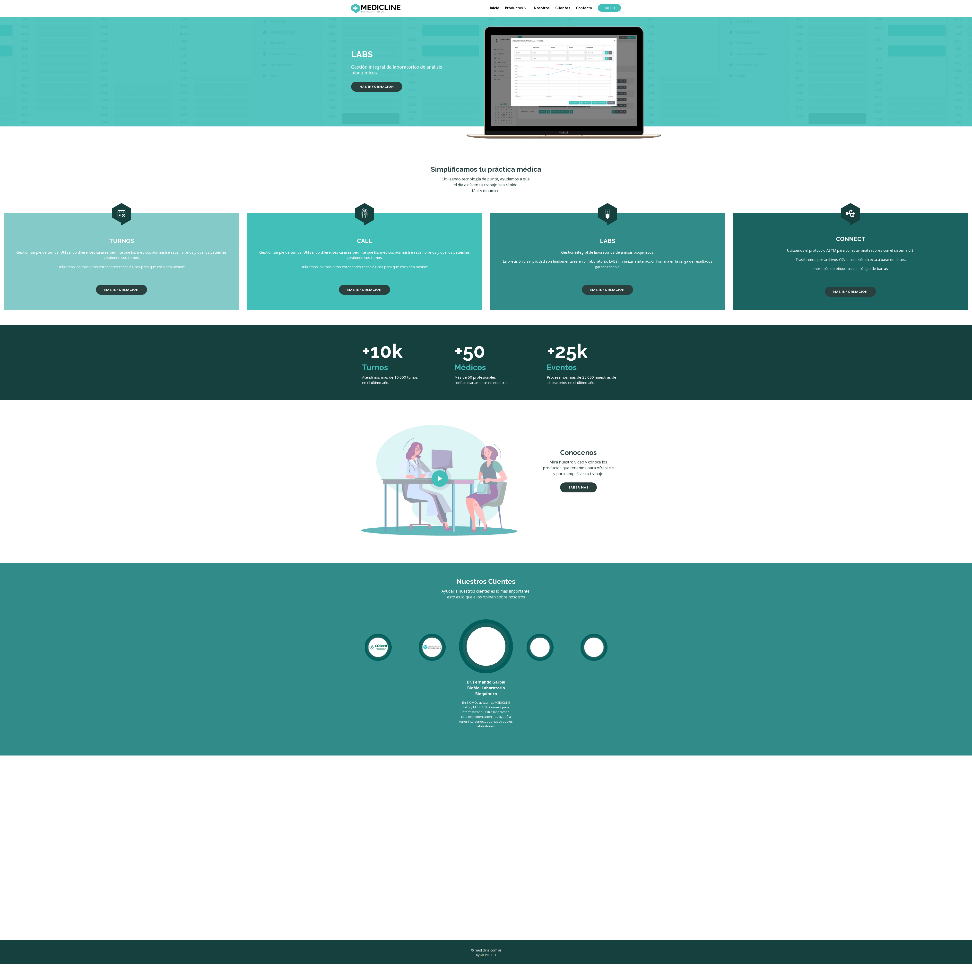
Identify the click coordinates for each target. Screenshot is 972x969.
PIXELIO (609, 8)
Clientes (562, 8)
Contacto (584, 8)
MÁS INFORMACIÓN (376, 87)
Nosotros (542, 8)
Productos (514, 8)
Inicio (495, 8)
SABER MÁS (578, 487)
